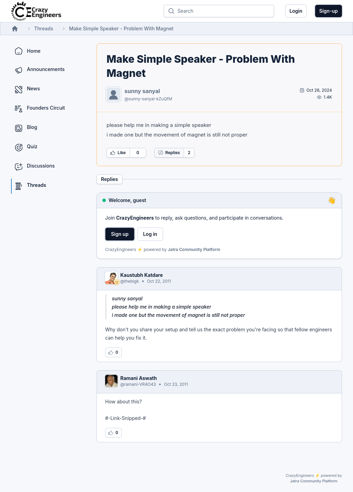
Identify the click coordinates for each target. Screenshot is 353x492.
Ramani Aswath (138, 378)
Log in (150, 234)
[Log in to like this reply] (113, 352)
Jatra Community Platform (194, 249)
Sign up (120, 234)
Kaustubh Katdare (141, 275)
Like (118, 152)
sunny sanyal (142, 91)
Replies (169, 152)
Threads (43, 28)
